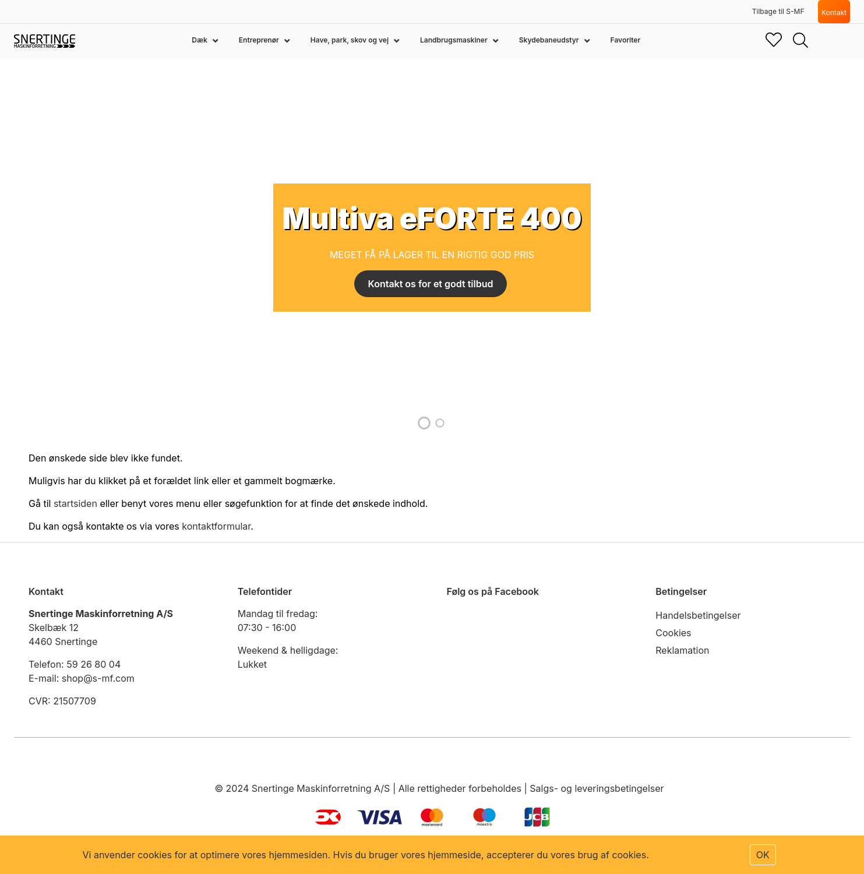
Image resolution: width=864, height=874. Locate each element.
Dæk (200, 40)
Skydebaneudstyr (550, 40)
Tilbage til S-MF (778, 11)
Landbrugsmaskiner (454, 40)
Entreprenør (260, 40)
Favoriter (626, 40)
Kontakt (834, 12)
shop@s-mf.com (98, 678)
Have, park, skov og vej (350, 40)
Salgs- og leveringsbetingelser (597, 788)
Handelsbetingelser (697, 615)
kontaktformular (216, 526)
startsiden (75, 503)
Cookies (673, 633)
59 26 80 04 (93, 664)
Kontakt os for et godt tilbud (430, 284)
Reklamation (682, 650)
